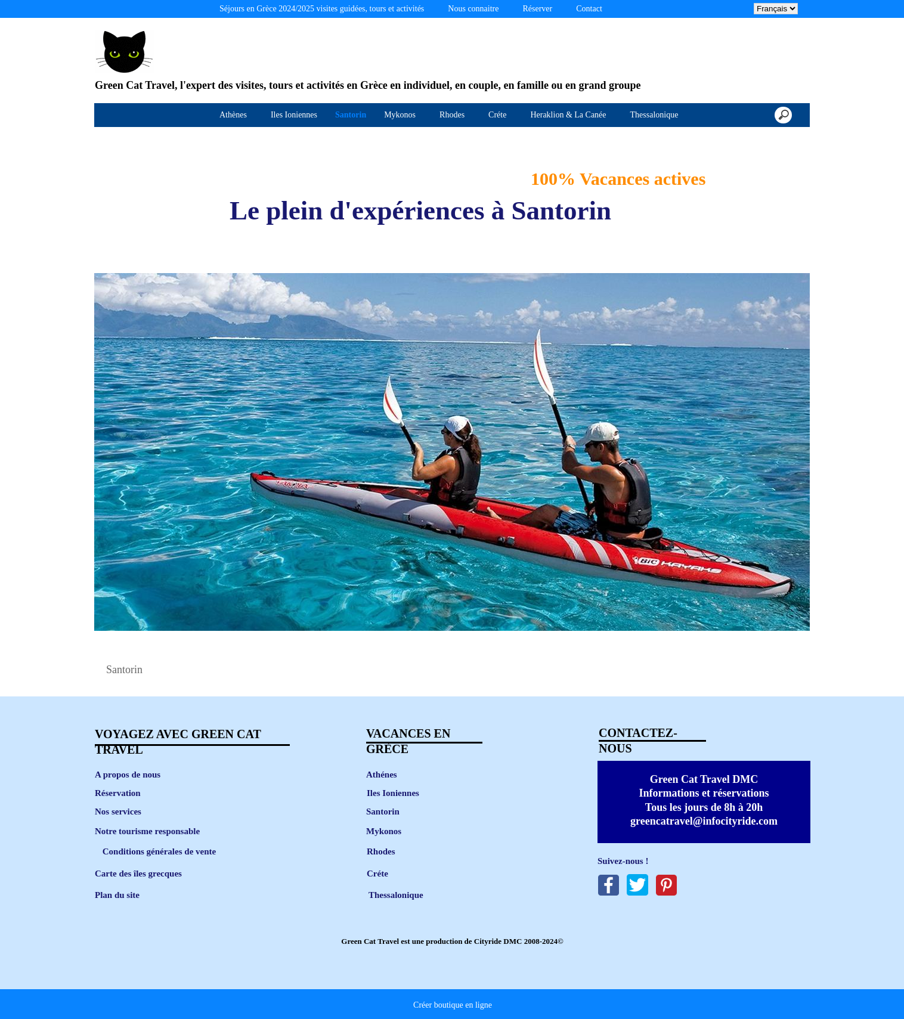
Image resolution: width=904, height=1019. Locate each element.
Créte (377, 873)
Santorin (383, 811)
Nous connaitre (473, 8)
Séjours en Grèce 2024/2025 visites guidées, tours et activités (321, 8)
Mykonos (383, 831)
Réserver (537, 8)
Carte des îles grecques (138, 873)
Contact (589, 8)
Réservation (118, 793)
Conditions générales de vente (159, 851)
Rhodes (381, 851)
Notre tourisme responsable (147, 831)
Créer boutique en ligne (452, 1005)
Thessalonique (396, 895)
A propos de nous (127, 774)
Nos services (118, 811)
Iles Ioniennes (393, 793)
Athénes (381, 774)
